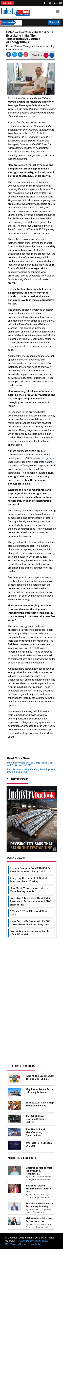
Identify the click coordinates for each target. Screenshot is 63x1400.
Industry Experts (43, 32)
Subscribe (7, 3)
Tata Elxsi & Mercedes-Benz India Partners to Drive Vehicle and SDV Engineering (30, 901)
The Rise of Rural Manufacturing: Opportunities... (35, 1132)
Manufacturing (23, 32)
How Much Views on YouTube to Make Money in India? (29, 890)
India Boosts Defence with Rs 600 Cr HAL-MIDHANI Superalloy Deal (30, 923)
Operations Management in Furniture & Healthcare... (39, 1170)
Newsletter (35, 1244)
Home (10, 32)
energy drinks (48, 458)
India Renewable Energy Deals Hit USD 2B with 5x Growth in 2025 (30, 764)
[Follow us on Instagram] (60, 3)
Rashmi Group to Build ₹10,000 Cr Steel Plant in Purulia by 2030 (30, 870)
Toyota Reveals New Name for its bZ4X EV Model (29, 933)
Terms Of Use (18, 1244)
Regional (54, 22)
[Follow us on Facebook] (44, 3)
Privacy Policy (25, 1240)
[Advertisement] (31, 749)
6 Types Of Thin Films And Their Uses (29, 913)
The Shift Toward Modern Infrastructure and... (38, 1188)
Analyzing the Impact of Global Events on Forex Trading (28, 880)
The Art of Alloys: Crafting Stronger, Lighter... (36, 1119)
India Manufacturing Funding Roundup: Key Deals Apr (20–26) (31, 770)
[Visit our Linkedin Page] (55, 3)
